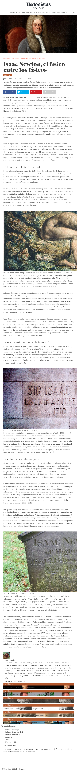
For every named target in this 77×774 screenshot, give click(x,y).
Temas (7, 740)
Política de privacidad (14, 732)
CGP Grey (7, 430)
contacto (8, 737)
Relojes (18, 12)
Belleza (32, 12)
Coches (23, 12)
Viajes (28, 12)
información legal (12, 730)
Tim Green (7, 593)
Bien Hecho (64, 12)
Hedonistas (38, 4)
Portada (12, 12)
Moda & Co (46, 12)
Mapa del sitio (11, 742)
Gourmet (57, 12)
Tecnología (39, 12)
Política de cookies (12, 735)
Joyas (52, 12)
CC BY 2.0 (32, 430)
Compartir (10, 92)
